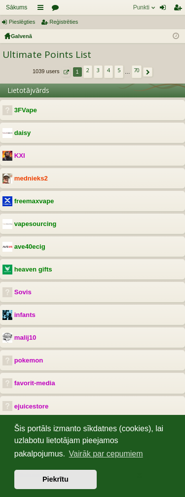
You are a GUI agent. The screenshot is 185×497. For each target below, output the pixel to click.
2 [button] (87, 70)
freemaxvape (34, 201)
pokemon (28, 360)
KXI (19, 155)
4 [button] (108, 70)
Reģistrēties (63, 22)
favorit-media (34, 383)
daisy (22, 132)
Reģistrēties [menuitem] (179, 9)
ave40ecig (29, 246)
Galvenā (21, 36)
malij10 (25, 337)
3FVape (25, 110)
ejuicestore (31, 406)
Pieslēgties (22, 22)
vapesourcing (35, 223)
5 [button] (118, 70)
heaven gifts (33, 269)
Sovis (23, 292)
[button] (66, 72)
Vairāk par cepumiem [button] (106, 454)
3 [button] (98, 70)
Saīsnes (42, 9)
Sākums (16, 7)
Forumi (57, 9)
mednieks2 (31, 178)
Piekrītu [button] (55, 479)
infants (25, 314)
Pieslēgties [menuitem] (165, 9)
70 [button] (137, 70)
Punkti (141, 7)
